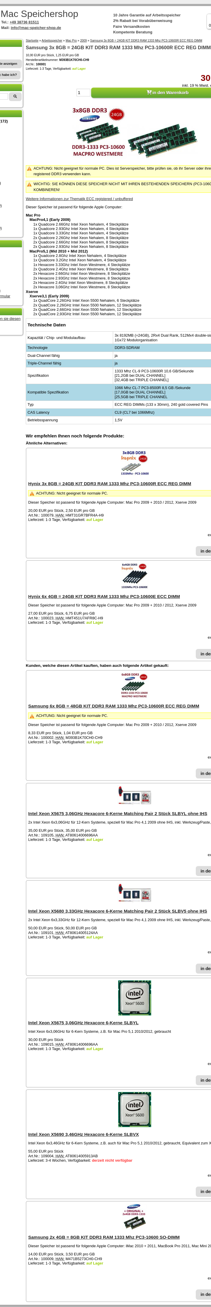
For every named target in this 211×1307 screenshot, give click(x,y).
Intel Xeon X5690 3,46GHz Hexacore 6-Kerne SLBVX (83, 1134)
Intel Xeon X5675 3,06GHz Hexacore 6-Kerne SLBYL (83, 1022)
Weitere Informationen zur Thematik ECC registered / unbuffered (79, 199)
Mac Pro (71, 40)
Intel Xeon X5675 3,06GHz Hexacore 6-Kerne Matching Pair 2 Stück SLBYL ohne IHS (117, 813)
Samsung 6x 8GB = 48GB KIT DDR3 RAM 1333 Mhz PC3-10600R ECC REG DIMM (113, 705)
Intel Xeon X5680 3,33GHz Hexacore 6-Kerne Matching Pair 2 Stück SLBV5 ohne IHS (117, 911)
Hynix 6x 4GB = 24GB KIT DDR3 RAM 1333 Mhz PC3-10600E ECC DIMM (104, 596)
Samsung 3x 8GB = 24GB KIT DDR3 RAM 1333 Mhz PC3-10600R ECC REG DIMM (146, 40)
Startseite (32, 40)
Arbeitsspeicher (52, 40)
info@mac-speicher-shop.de (36, 27)
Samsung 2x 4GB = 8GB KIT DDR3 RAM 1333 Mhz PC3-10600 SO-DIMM (104, 1237)
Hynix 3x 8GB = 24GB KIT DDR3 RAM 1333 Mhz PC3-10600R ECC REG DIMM (109, 483)
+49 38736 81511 (24, 22)
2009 (83, 40)
